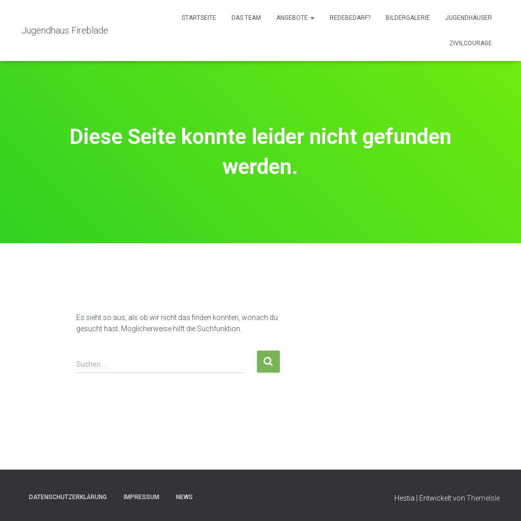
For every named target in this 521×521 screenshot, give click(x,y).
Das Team (246, 17)
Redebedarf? (350, 17)
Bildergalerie (408, 17)
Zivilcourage (470, 43)
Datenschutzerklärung (68, 497)
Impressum (141, 497)
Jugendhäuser (468, 17)
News (184, 497)
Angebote (295, 17)
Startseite (199, 17)
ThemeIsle (483, 498)
